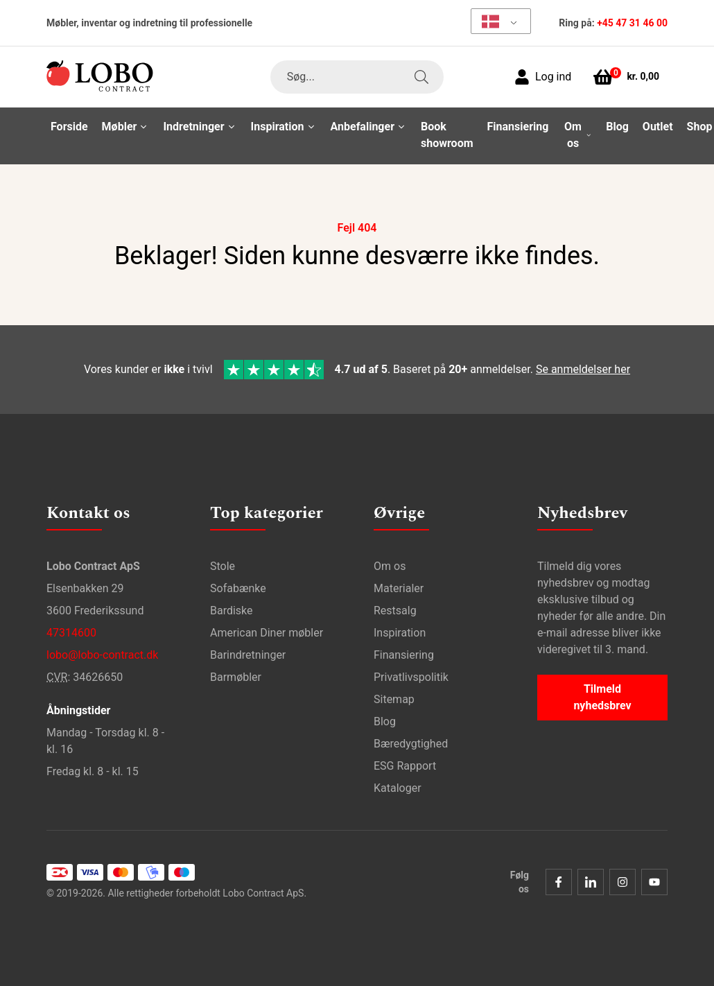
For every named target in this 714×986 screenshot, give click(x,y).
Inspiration (400, 630)
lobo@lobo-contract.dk (102, 652)
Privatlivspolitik (411, 674)
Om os (390, 563)
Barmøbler (235, 674)
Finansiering (518, 126)
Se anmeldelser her (583, 367)
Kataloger (397, 785)
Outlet (658, 126)
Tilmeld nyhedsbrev (602, 694)
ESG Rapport (405, 763)
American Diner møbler (266, 630)
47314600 (71, 630)
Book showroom (447, 135)
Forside (69, 126)
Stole (222, 563)
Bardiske (231, 607)
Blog (617, 126)
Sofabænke (238, 585)
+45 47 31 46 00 (632, 22)
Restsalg (395, 607)
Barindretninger (248, 652)
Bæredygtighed (411, 740)
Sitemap (394, 696)
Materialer (399, 585)
